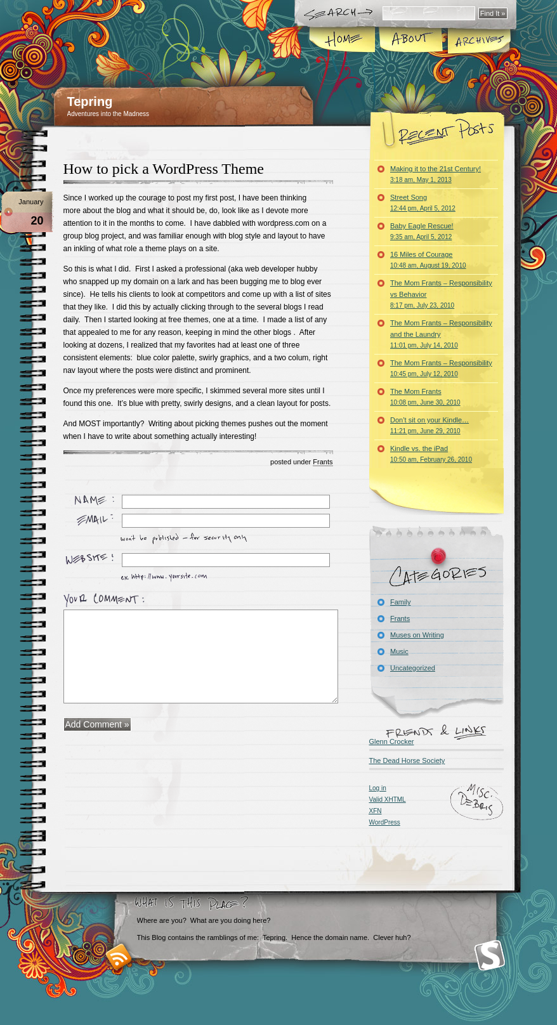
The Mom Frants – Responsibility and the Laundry (441, 334)
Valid (387, 799)
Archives (478, 40)
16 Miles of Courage (428, 260)
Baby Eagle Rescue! (422, 231)
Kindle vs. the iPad (431, 454)
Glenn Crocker (391, 741)
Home (343, 40)
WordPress (384, 822)
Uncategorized (412, 668)
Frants (322, 462)
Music (399, 651)
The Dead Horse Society (407, 760)
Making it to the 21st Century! (435, 174)
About (411, 40)
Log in (377, 788)
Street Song (422, 202)
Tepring (90, 101)
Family (400, 602)
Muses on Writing (417, 635)
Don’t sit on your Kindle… (429, 425)
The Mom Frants (425, 397)
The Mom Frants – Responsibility (441, 368)
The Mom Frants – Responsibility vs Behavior (441, 294)
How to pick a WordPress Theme (163, 168)
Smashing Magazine (490, 955)
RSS (119, 956)
